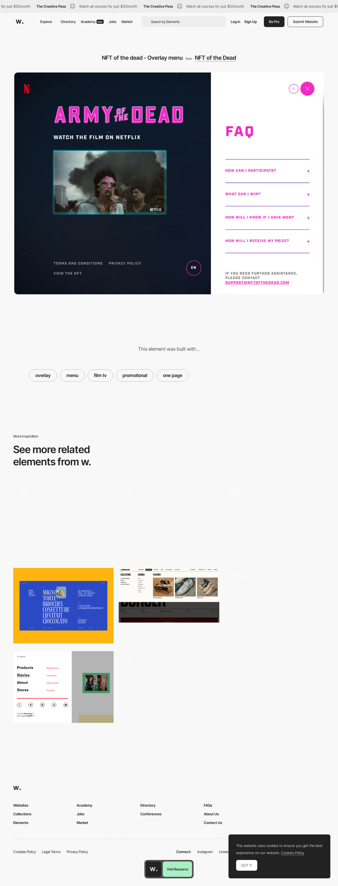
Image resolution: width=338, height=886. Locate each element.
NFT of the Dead (215, 57)
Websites (20, 805)
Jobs (112, 21)
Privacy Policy (77, 851)
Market (127, 21)
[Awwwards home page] (153, 869)
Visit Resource (177, 869)
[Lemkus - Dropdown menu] (169, 595)
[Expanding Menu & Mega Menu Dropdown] (274, 606)
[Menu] (169, 522)
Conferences (150, 814)
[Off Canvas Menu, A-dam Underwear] (63, 687)
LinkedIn (225, 851)
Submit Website (305, 21)
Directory (68, 21)
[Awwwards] (19, 22)
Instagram (205, 851)
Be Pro (274, 21)
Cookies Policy (24, 851)
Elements (20, 822)
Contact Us (213, 822)
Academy (92, 21)
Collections (22, 814)
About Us (211, 814)
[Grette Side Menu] (63, 521)
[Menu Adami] (63, 606)
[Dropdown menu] (169, 689)
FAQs (208, 805)
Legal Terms (51, 851)
